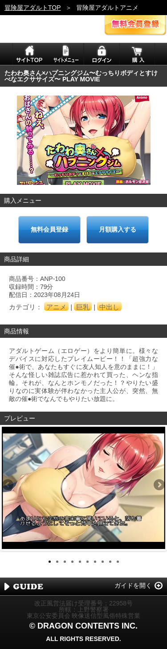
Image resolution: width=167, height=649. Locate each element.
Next (158, 485)
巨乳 (83, 307)
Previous (8, 485)
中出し (109, 307)
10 (118, 562)
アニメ (56, 307)
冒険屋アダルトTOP (32, 7)
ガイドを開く (133, 585)
